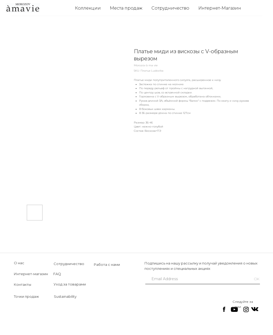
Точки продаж (26, 296)
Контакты (22, 284)
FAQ (57, 274)
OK (256, 278)
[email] (196, 279)
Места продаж (126, 8)
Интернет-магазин (31, 274)
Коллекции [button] (88, 8)
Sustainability (65, 296)
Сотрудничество (170, 8)
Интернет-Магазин (219, 8)
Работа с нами (107, 264)
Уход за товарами (70, 284)
